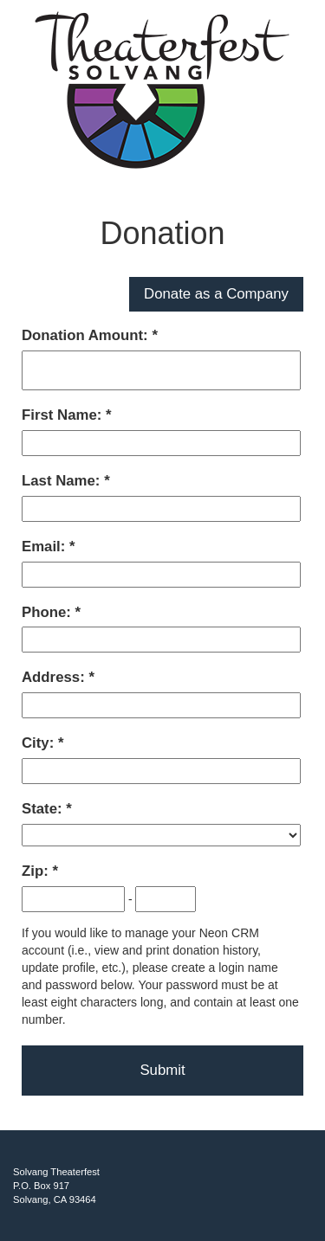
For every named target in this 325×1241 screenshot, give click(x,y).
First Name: (64, 415)
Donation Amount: (87, 335)
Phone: (48, 612)
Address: (55, 677)
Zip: (37, 871)
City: (40, 743)
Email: (45, 546)
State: (44, 809)
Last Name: (63, 481)
